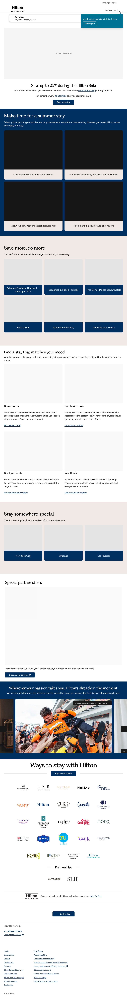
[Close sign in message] (121, 16)
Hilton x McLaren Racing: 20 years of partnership (92, 703)
